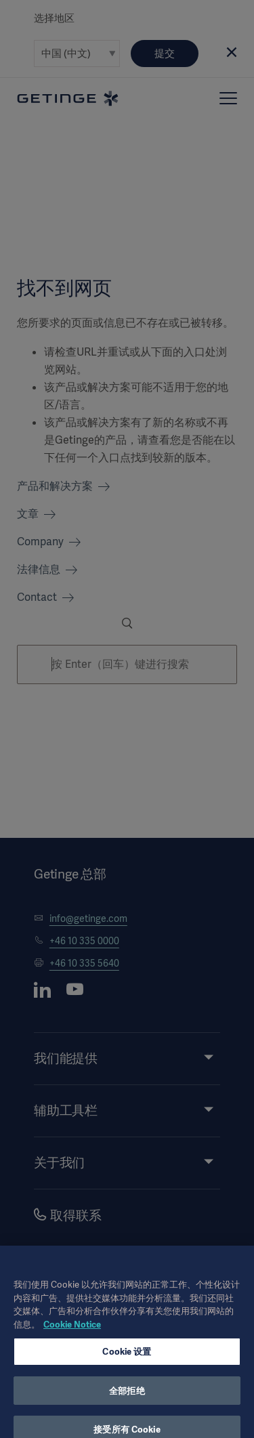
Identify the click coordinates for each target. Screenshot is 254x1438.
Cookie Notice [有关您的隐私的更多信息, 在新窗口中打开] (72, 1334)
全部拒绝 (127, 1401)
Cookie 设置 (126, 1362)
